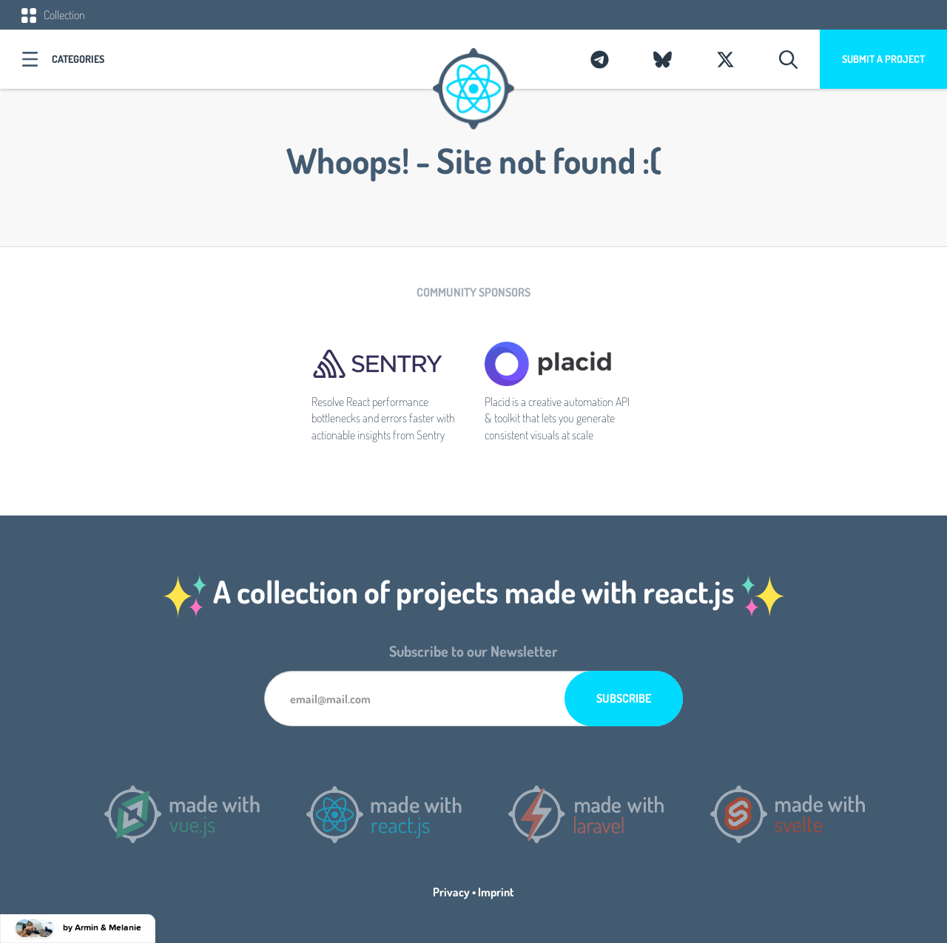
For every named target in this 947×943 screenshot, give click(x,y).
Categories (78, 59)
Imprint (496, 892)
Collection (53, 14)
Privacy (451, 892)
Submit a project (883, 59)
